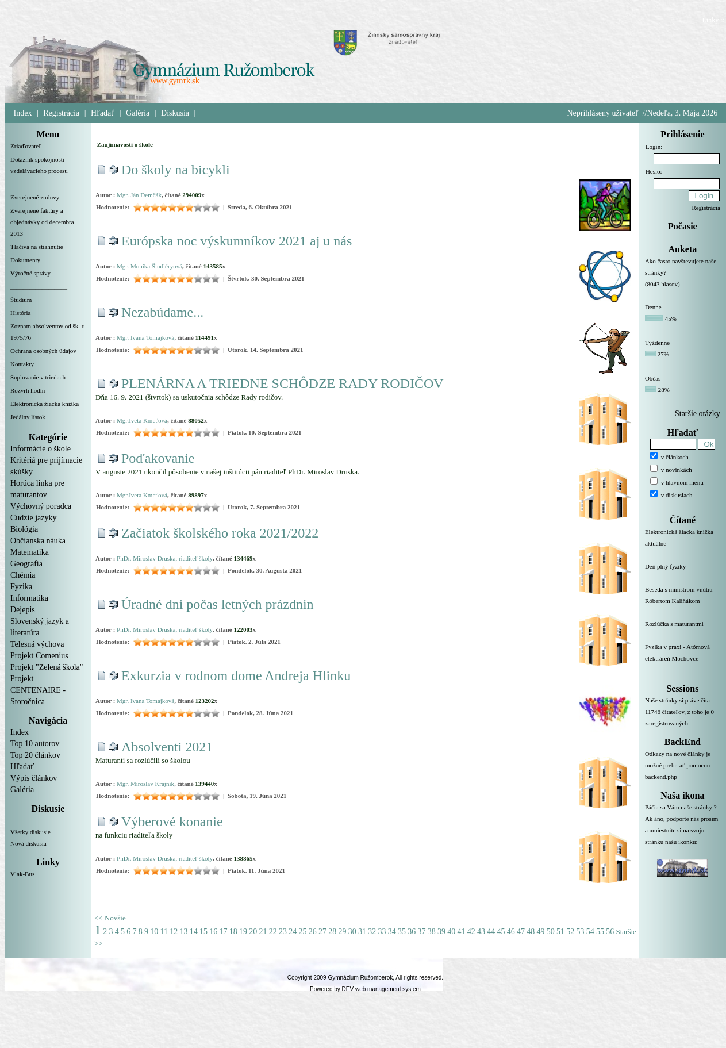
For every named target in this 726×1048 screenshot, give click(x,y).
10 (154, 931)
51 (560, 931)
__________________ (38, 184)
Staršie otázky (697, 413)
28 (332, 931)
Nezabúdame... (162, 312)
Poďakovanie (158, 458)
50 (551, 931)
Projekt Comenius (39, 655)
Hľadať (102, 113)
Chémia (23, 575)
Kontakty (22, 363)
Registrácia (61, 113)
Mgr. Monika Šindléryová (149, 266)
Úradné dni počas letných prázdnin (217, 604)
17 (223, 931)
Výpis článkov (33, 778)
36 (412, 931)
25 (302, 931)
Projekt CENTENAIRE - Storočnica (38, 690)
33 (382, 931)
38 (432, 931)
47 (521, 931)
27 (322, 931)
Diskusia (175, 113)
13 (183, 931)
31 (362, 931)
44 (491, 931)
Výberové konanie (172, 821)
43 (481, 931)
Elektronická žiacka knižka (44, 403)
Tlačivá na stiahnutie (36, 246)
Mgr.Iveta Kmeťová (142, 420)
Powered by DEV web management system (365, 989)
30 (352, 931)
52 (570, 931)
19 (243, 931)
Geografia (26, 563)
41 (461, 931)
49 (540, 931)
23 (283, 931)
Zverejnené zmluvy (34, 197)
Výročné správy (30, 273)
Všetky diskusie (30, 831)
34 (392, 931)
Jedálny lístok (27, 416)
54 (590, 931)
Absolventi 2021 (167, 746)
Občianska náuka (38, 540)
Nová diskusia (28, 843)
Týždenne (657, 342)
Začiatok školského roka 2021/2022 (219, 532)
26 (313, 931)
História (20, 312)
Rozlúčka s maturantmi (682, 630)
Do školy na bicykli (175, 169)
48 (531, 931)
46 (511, 931)
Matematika (29, 552)
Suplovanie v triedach (38, 377)
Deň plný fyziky (682, 573)
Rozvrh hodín (27, 390)
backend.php (661, 776)
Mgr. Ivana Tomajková (145, 337)
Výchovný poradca (40, 506)
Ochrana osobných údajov (43, 350)
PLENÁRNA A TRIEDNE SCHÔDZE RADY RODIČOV (282, 383)
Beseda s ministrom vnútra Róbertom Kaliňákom (682, 602)
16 (213, 931)
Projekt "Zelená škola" (46, 667)
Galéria (137, 113)
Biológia (24, 529)
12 (174, 931)
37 (421, 931)
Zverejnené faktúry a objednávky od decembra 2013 (42, 222)
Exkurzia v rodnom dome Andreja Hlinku (236, 675)
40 (451, 931)
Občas (653, 378)
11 (164, 931)
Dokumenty (25, 259)
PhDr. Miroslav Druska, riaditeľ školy (165, 558)
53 (580, 931)
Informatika (29, 598)
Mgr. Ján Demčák (139, 194)
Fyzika (21, 586)
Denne (653, 307)
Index (23, 113)
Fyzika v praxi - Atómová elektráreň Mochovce (682, 659)
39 (441, 931)
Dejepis (22, 609)
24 (293, 931)
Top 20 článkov (35, 755)
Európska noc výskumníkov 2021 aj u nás (236, 240)
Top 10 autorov (34, 743)
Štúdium (21, 299)
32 (372, 931)
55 (600, 931)
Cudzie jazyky (33, 517)
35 (402, 931)
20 (253, 931)
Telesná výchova (37, 644)
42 (471, 931)
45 (501, 931)
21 (263, 931)
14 (194, 931)
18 (233, 931)
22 (273, 931)
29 (342, 931)
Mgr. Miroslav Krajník (145, 783)
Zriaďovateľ (25, 146)
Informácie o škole (40, 448)
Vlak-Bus (22, 873)
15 (203, 931)
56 (610, 931)
